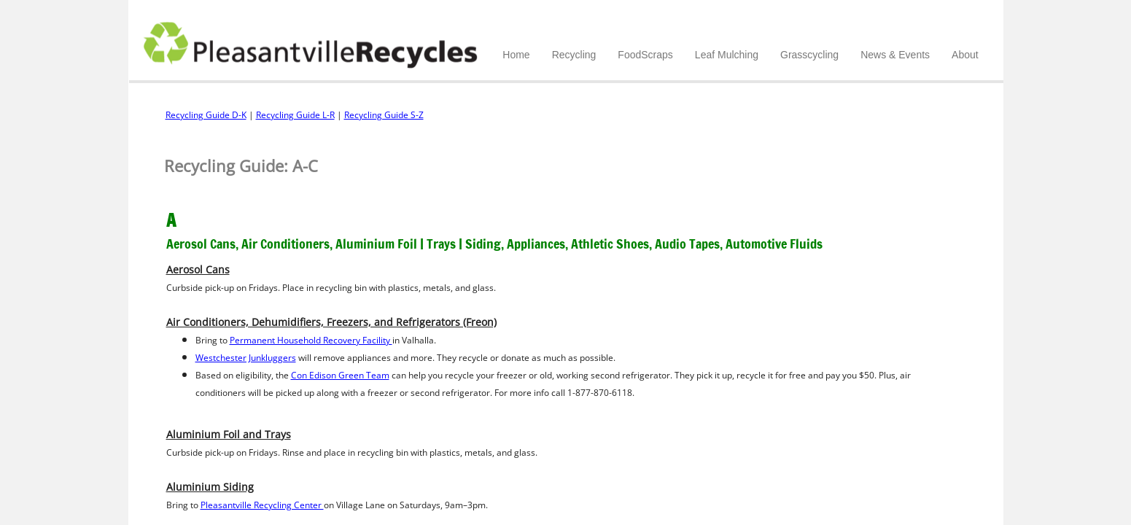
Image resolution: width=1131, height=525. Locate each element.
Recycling (574, 55)
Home (515, 55)
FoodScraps (645, 55)
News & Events (895, 55)
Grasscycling (809, 55)
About (965, 55)
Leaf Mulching (726, 55)
